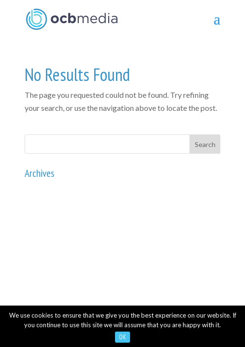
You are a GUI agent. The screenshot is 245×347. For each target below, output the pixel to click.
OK (122, 337)
